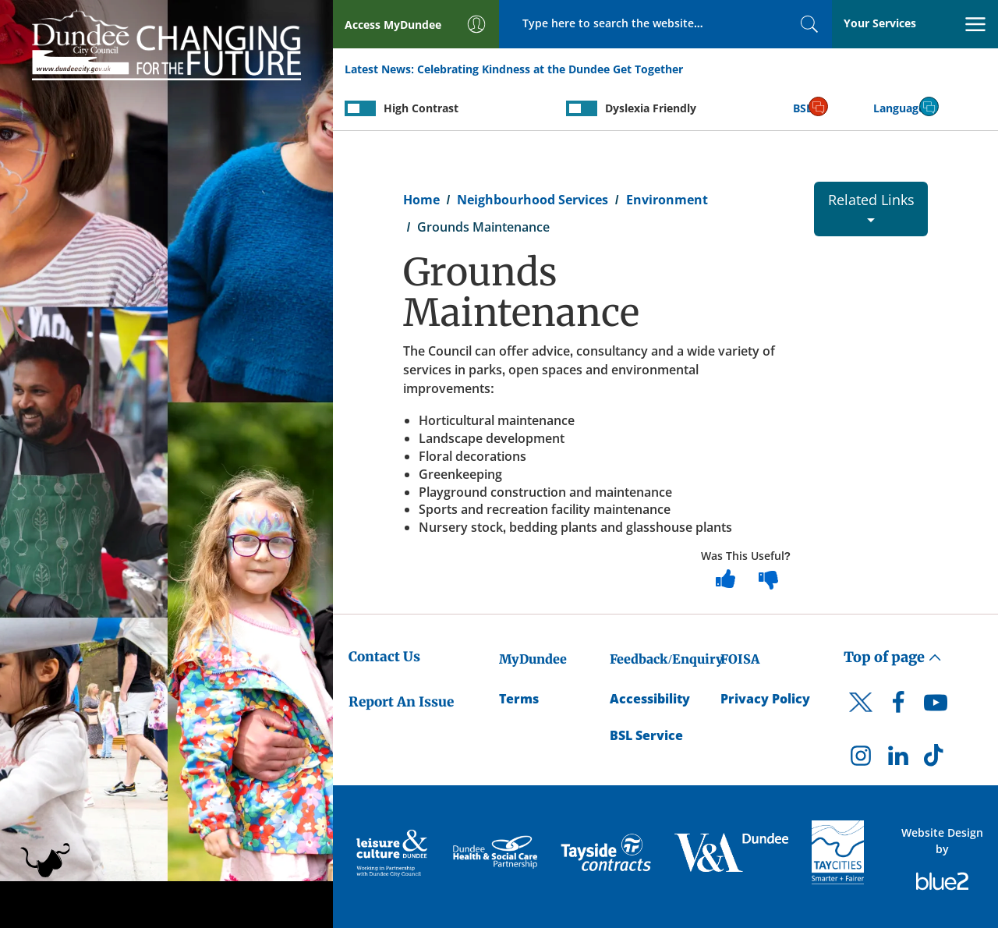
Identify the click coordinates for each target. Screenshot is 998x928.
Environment (667, 199)
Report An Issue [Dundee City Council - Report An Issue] (401, 701)
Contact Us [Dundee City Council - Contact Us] (384, 656)
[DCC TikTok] (935, 759)
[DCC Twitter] (861, 716)
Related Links (871, 206)
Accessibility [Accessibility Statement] (650, 698)
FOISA (739, 659)
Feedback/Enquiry (666, 659)
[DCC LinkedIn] (898, 759)
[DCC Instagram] (861, 759)
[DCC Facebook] (898, 706)
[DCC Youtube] (935, 706)
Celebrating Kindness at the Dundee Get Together (550, 69)
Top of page (893, 657)
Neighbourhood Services (532, 199)
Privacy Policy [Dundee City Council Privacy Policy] (765, 698)
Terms (519, 698)
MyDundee (533, 659)
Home (421, 199)
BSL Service (646, 735)
